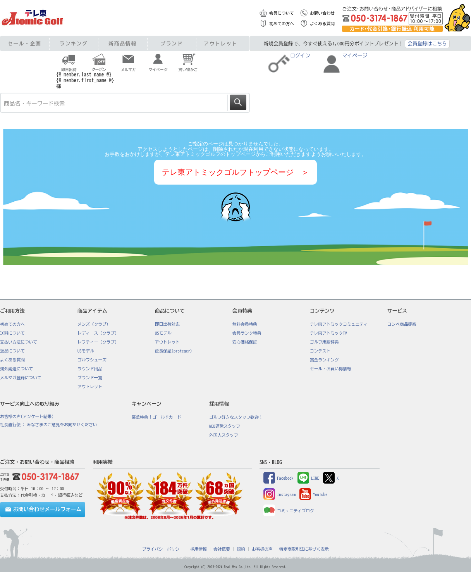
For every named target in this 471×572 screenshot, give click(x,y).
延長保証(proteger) (173, 351)
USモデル (85, 351)
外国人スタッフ (223, 435)
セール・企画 (24, 43)
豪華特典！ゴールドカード (156, 417)
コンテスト (320, 351)
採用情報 (198, 549)
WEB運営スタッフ (224, 426)
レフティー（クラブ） (98, 342)
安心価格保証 (244, 342)
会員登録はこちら (427, 43)
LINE (308, 478)
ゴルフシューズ (92, 360)
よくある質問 (322, 24)
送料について (12, 333)
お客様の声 (262, 549)
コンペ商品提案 (401, 324)
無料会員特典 (244, 324)
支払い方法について (18, 342)
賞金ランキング (324, 360)
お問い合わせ (322, 13)
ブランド (171, 43)
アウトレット (220, 43)
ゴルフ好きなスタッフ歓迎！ (236, 417)
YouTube (313, 494)
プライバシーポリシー (163, 549)
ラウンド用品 (89, 369)
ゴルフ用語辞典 (324, 342)
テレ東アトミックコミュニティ (339, 324)
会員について (281, 13)
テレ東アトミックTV (328, 333)
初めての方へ (281, 24)
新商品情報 (122, 43)
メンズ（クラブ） (93, 324)
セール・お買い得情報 (330, 369)
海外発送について (16, 369)
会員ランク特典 (246, 333)
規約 (241, 549)
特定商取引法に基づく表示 (304, 549)
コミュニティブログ (288, 511)
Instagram (279, 494)
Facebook (278, 478)
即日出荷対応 (167, 324)
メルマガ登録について (20, 378)
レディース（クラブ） (98, 333)
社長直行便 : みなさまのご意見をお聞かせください (48, 425)
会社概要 (221, 549)
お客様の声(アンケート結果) (27, 416)
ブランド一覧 (89, 378)
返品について (12, 351)
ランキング (74, 43)
